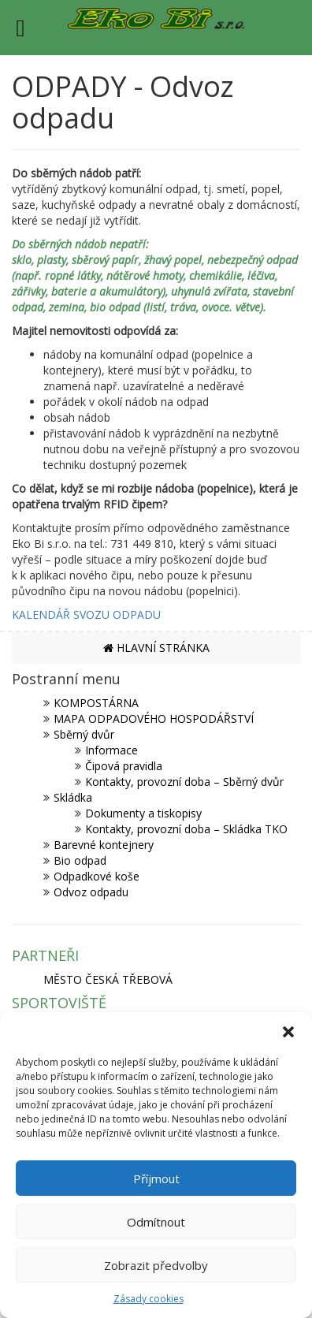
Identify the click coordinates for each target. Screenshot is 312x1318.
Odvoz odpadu (91, 891)
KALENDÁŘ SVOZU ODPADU (86, 614)
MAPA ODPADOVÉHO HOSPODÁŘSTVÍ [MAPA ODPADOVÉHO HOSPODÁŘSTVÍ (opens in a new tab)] (154, 718)
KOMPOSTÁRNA (96, 702)
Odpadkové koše (96, 876)
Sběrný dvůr (84, 734)
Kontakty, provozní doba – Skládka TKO (186, 828)
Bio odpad (80, 860)
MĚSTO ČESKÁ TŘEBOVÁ (108, 979)
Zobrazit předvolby (156, 1265)
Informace (111, 750)
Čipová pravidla (123, 765)
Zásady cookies (148, 1298)
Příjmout (156, 1178)
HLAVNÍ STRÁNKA (156, 647)
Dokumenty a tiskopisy (143, 813)
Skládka (73, 797)
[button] (288, 1032)
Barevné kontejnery (104, 844)
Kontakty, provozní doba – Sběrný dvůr (184, 781)
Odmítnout (156, 1222)
